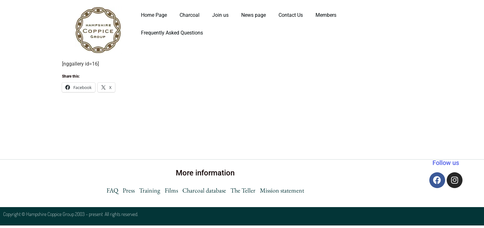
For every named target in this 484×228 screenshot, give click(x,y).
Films (171, 190)
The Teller (242, 190)
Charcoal (189, 15)
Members (326, 15)
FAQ (112, 190)
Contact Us (291, 15)
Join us (220, 15)
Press (129, 190)
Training (149, 190)
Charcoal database (204, 190)
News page (253, 15)
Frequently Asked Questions (172, 33)
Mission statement (282, 190)
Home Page (154, 15)
